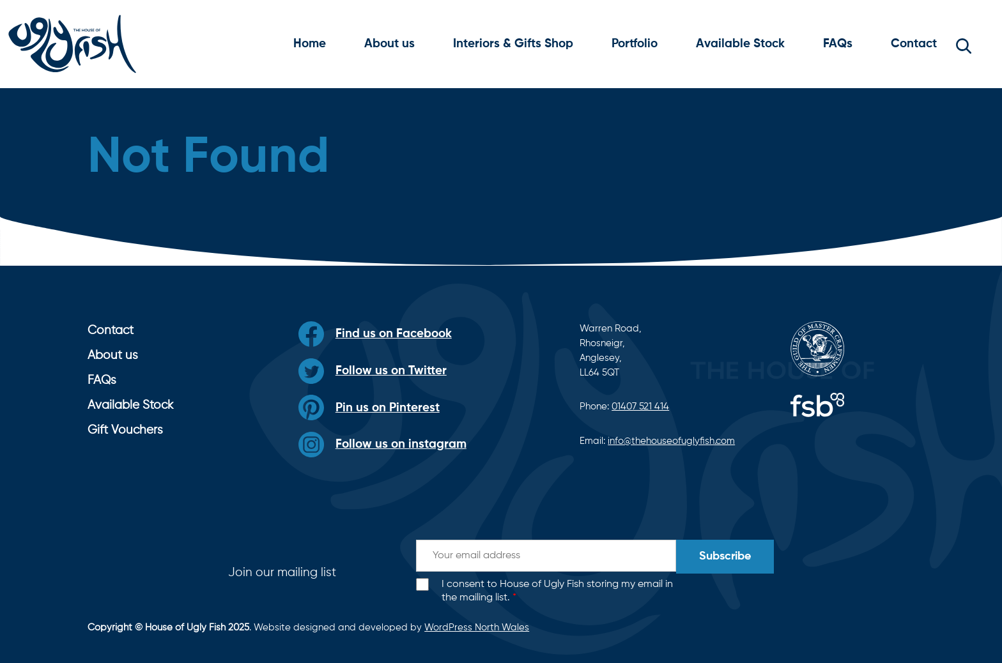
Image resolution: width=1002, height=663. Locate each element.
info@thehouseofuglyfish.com (671, 441)
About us (389, 44)
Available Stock (740, 44)
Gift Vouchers (125, 430)
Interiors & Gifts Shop (513, 44)
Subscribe (725, 556)
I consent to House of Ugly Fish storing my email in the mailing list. (557, 591)
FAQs (837, 44)
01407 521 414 (640, 406)
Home (309, 44)
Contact (914, 44)
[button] (963, 44)
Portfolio (635, 44)
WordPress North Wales (476, 627)
